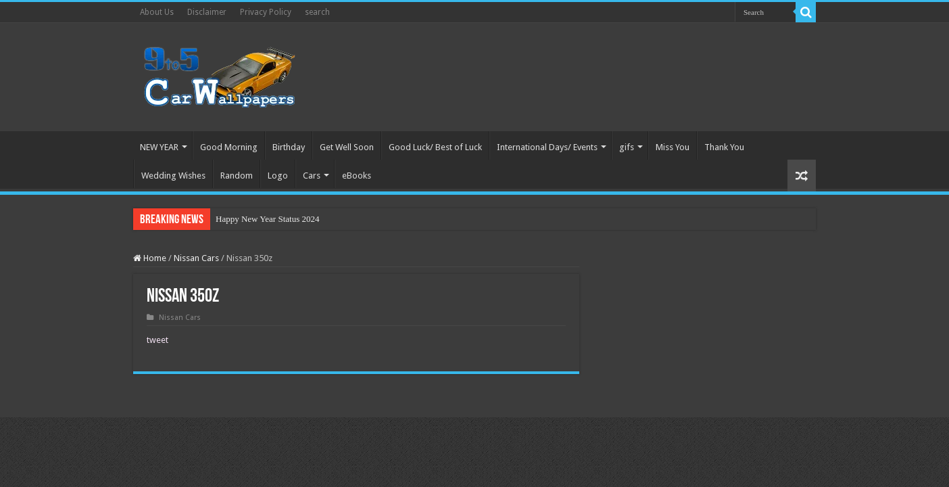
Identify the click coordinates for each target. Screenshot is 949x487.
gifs (626, 147)
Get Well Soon (347, 147)
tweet (157, 340)
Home (149, 258)
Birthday (288, 147)
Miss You (672, 147)
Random (236, 175)
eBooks (356, 175)
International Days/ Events (547, 147)
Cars (311, 175)
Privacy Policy (265, 12)
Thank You (724, 147)
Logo (278, 175)
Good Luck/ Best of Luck (435, 147)
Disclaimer (206, 12)
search (317, 12)
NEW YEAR (159, 147)
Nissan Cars (196, 258)
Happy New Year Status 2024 (267, 219)
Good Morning (229, 147)
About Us (157, 12)
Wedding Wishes (173, 175)
